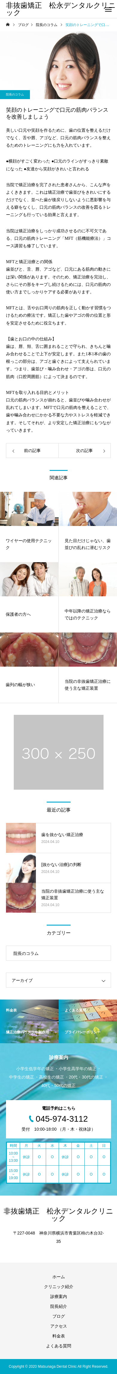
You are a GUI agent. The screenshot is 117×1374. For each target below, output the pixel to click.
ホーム (58, 1276)
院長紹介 (58, 1306)
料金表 (58, 1336)
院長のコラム (15, 94)
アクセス (58, 1326)
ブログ (58, 1316)
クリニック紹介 (58, 1286)
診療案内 (58, 1296)
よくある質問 (58, 1345)
